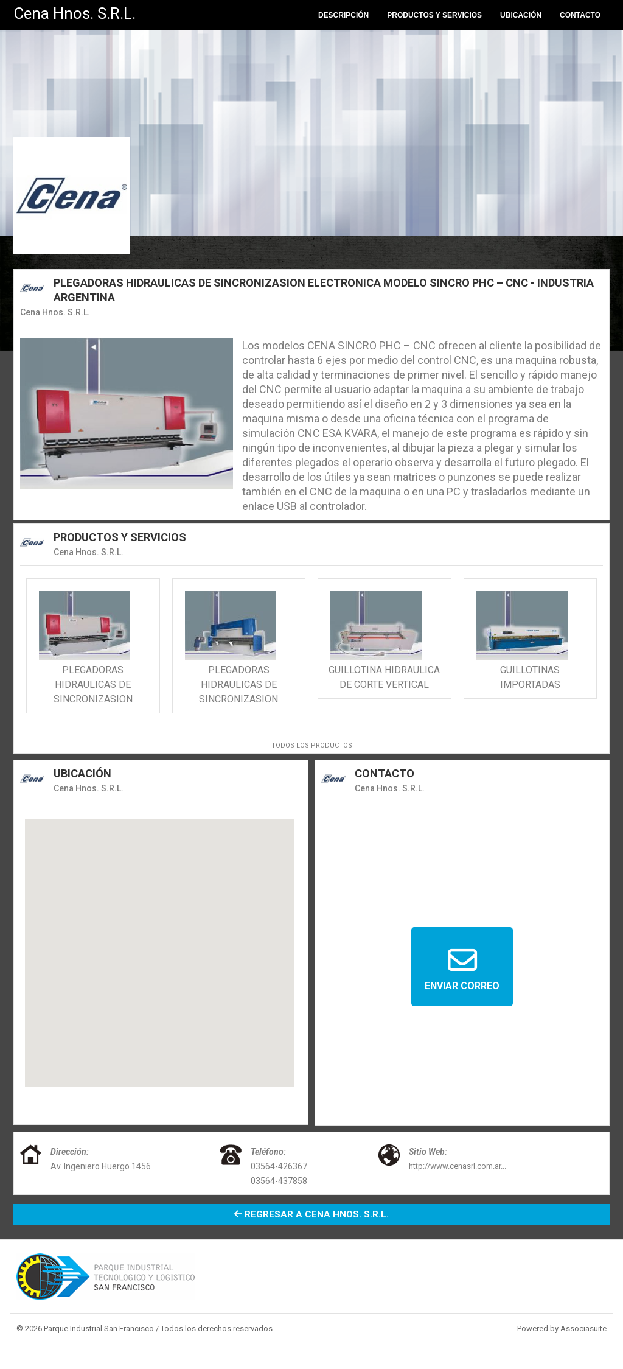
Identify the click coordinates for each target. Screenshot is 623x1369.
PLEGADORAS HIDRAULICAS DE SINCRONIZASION (93, 684)
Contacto (580, 15)
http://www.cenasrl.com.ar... (457, 1166)
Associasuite (583, 1328)
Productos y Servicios (434, 15)
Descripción (343, 15)
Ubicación (520, 15)
